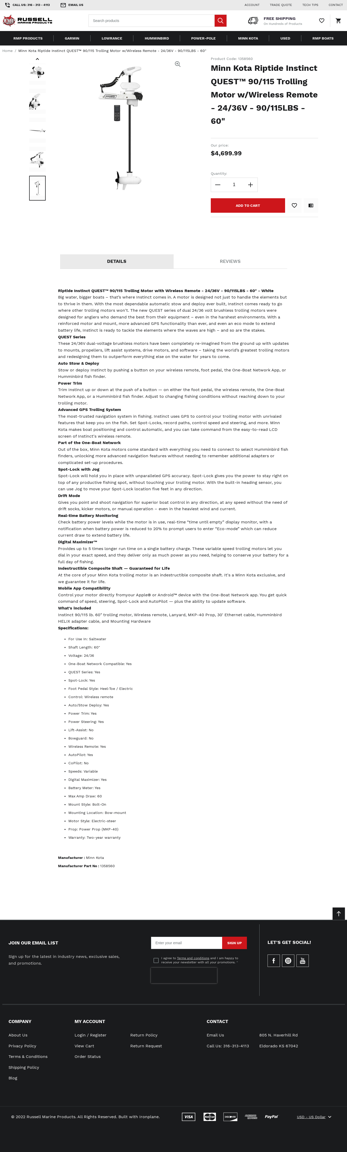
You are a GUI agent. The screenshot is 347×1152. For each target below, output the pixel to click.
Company (20, 1021)
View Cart (84, 1045)
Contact (217, 1021)
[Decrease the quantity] (218, 185)
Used (285, 38)
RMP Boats (323, 38)
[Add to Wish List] (294, 205)
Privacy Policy (22, 1045)
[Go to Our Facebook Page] (274, 961)
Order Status (88, 1056)
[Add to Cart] (248, 205)
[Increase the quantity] (250, 185)
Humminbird (157, 38)
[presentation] (184, 975)
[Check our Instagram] (288, 961)
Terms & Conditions (28, 1056)
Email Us (215, 1035)
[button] (37, 60)
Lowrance (112, 38)
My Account (90, 1021)
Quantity (218, 173)
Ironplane (149, 1116)
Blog (13, 1077)
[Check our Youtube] (302, 961)
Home (7, 51)
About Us (18, 1035)
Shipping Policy (24, 1067)
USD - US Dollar (315, 1117)
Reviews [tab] (230, 261)
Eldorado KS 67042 (278, 1045)
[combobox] (157, 20)
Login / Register (91, 1035)
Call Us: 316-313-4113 (228, 1045)
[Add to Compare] (311, 205)
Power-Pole (203, 38)
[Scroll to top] (339, 913)
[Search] (220, 21)
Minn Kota (248, 38)
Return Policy (144, 1035)
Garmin (72, 38)
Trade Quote (281, 5)
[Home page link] (35, 20)
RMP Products (28, 38)
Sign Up (234, 943)
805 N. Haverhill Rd (278, 1035)
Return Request (146, 1045)
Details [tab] (116, 261)
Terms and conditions (193, 958)
